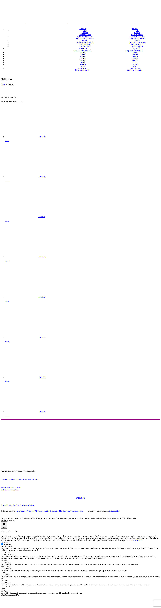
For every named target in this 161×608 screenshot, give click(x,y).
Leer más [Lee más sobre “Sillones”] (41, 136)
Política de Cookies (51, 511)
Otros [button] (3, 589)
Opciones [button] (4, 520)
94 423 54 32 (5, 487)
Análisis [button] (4, 572)
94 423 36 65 (15, 487)
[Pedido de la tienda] (12, 101)
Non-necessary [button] (6, 552)
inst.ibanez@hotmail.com (10, 490)
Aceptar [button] (12, 520)
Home (3, 85)
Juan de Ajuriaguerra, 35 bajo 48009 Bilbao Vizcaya (20, 479)
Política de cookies (135, 540)
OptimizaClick (114, 511)
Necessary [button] (4, 542)
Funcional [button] (4, 560)
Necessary (7, 544)
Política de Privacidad (34, 511)
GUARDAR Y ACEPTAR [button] (10, 595)
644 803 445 (80, 498)
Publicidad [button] (4, 581)
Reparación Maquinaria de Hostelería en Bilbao (18, 505)
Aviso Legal (21, 511)
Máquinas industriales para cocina (71, 511)
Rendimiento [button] (5, 566)
